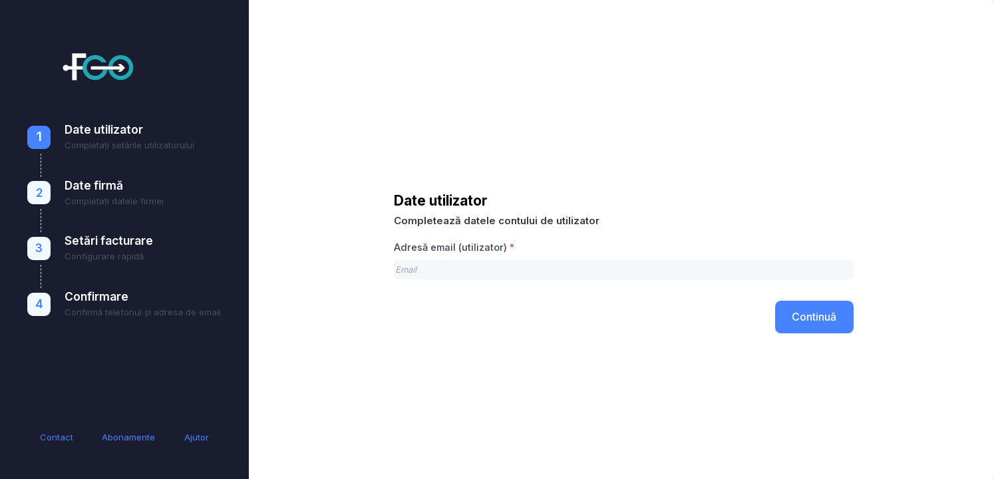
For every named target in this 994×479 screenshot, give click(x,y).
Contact (56, 437)
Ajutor (196, 437)
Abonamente (128, 437)
